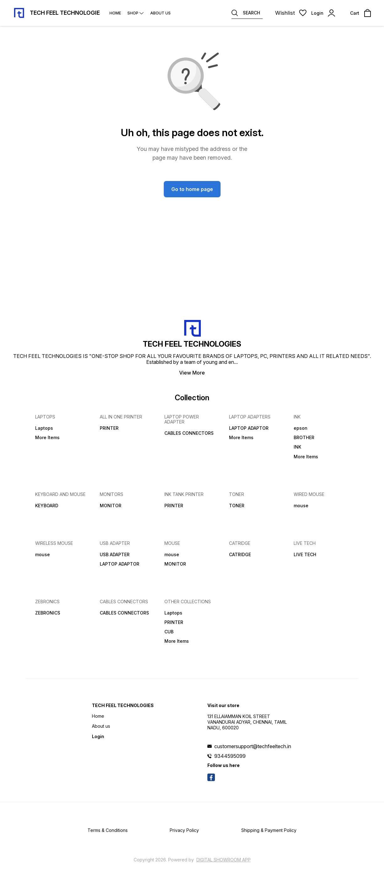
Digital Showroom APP (223, 859)
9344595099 (230, 756)
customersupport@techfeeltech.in (252, 746)
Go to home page (192, 189)
